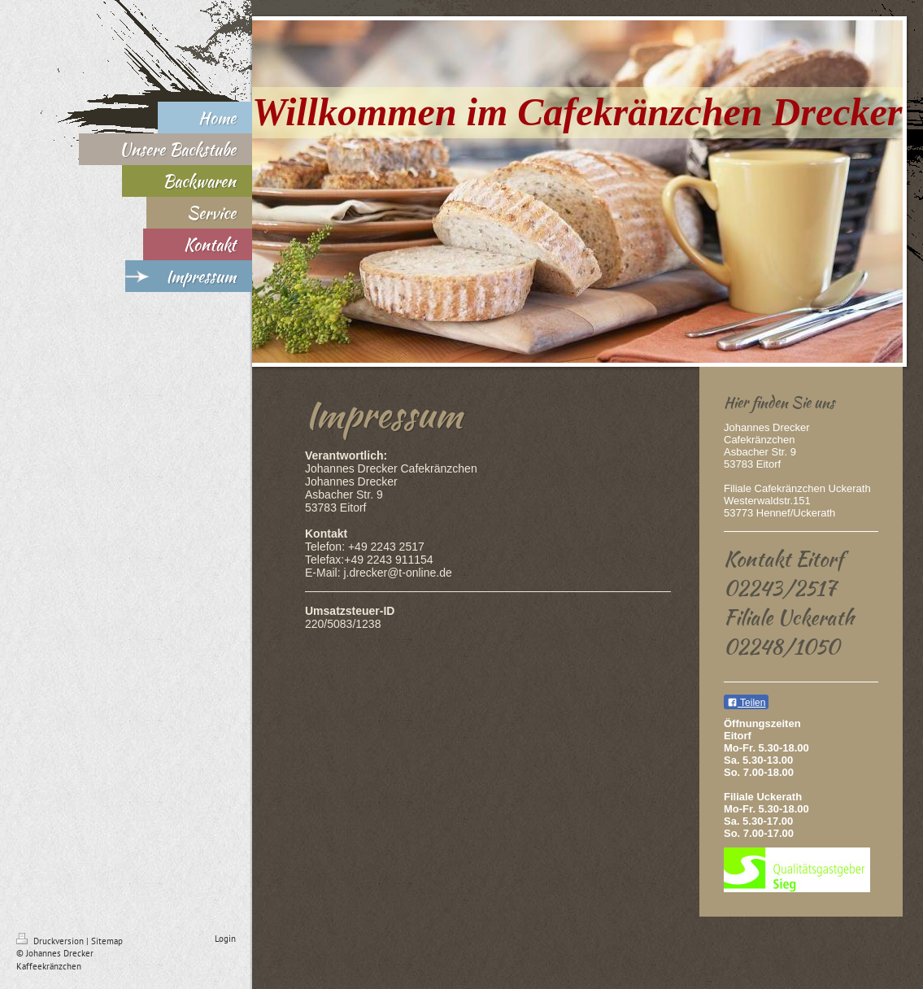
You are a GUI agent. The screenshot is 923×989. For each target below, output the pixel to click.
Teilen (746, 702)
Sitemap (107, 941)
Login (225, 938)
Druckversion (51, 941)
